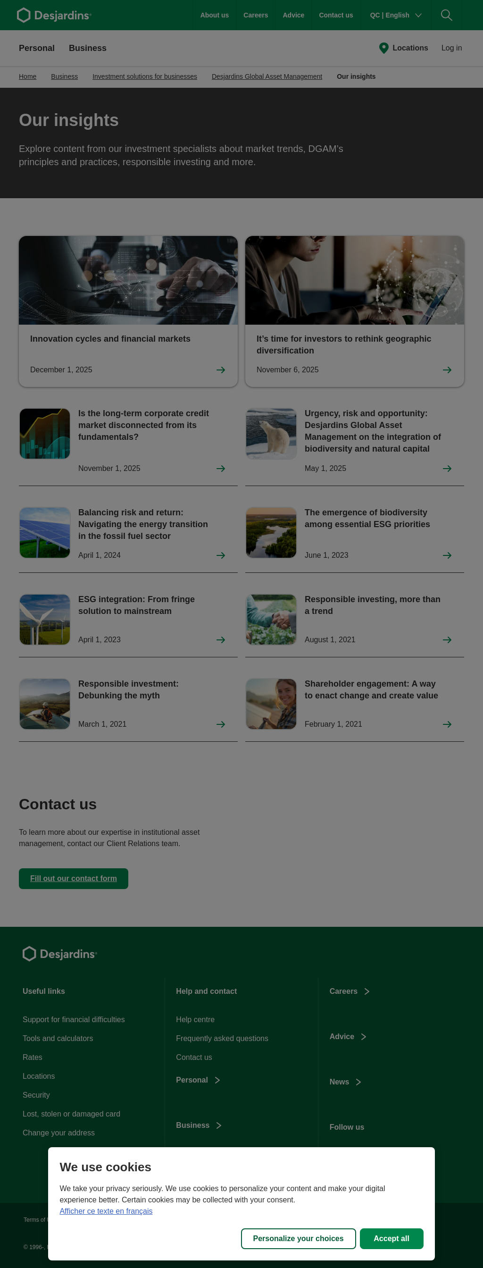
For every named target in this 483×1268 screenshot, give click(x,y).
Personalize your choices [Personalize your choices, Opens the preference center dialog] (298, 1238)
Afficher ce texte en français (105, 1211)
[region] (241, 1203)
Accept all (391, 1238)
